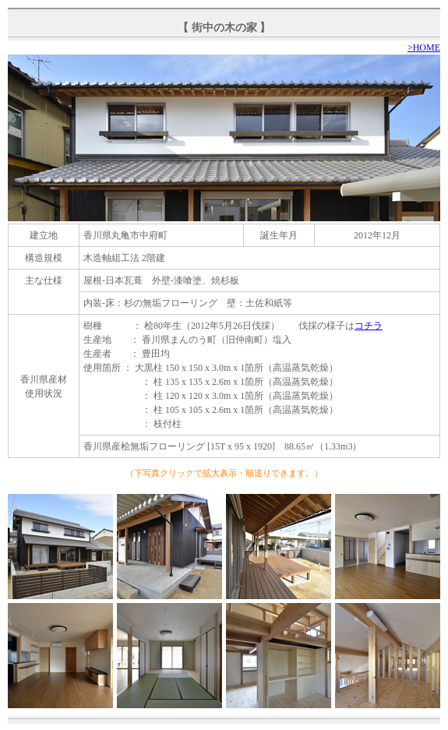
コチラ (369, 325)
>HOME (423, 47)
